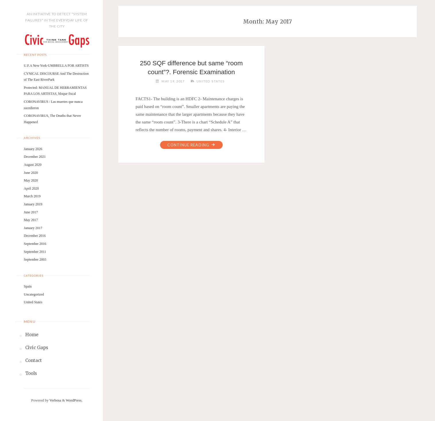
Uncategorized (34, 294)
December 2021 (35, 157)
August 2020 (33, 165)
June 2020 (31, 173)
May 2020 (31, 180)
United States (33, 302)
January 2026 (33, 149)
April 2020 (31, 188)
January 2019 (33, 204)
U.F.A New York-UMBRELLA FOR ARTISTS (56, 66)
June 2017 (31, 212)
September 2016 (35, 244)
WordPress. (74, 400)
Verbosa (54, 400)
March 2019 (32, 196)
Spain (28, 286)
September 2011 (35, 252)
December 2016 (35, 236)
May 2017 (31, 220)
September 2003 (35, 259)
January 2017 (33, 228)
